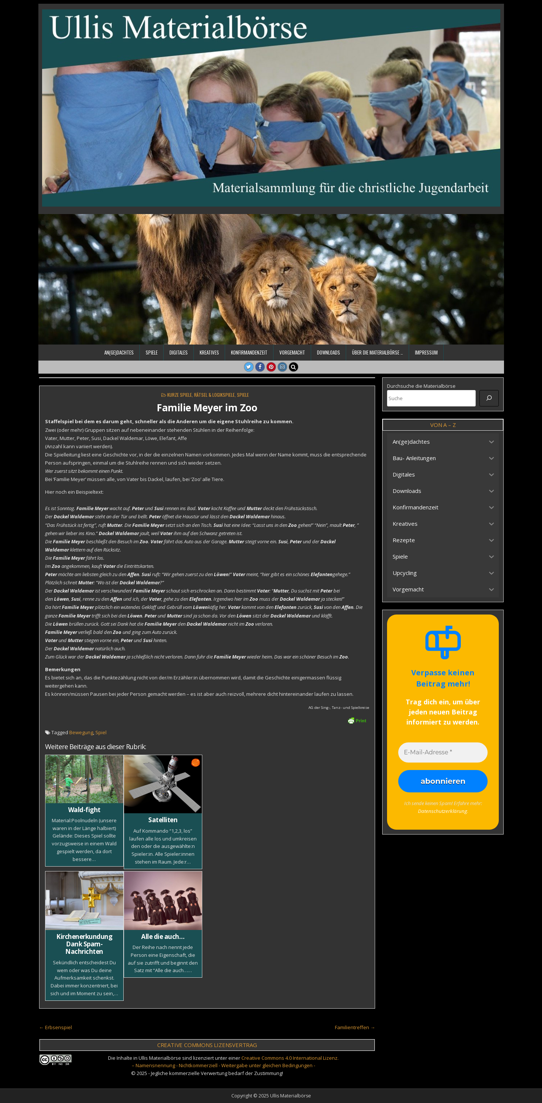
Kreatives (209, 352)
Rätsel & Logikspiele (214, 395)
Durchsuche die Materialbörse (421, 386)
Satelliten (162, 820)
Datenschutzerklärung (442, 810)
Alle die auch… (162, 936)
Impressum (426, 352)
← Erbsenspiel (55, 1027)
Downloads (328, 352)
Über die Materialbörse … (377, 352)
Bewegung (81, 732)
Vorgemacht (292, 352)
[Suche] (489, 398)
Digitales (178, 352)
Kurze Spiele (179, 395)
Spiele (152, 352)
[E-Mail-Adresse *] (443, 752)
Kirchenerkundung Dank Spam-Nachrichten (84, 944)
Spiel (101, 732)
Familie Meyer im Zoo (207, 407)
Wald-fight (84, 809)
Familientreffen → (355, 1027)
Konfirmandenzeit (249, 352)
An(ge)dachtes (119, 352)
